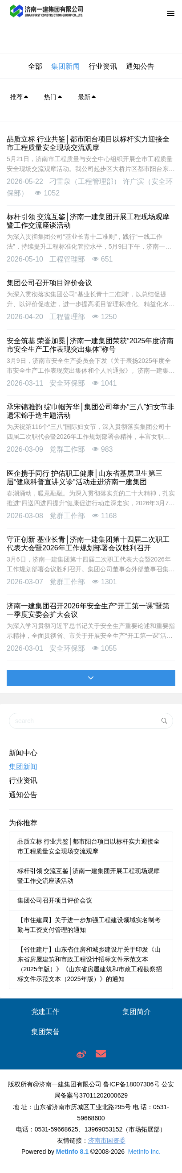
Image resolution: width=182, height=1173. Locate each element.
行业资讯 (103, 66)
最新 (87, 96)
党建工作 (45, 1011)
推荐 (19, 96)
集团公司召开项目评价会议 (54, 900)
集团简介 (136, 1011)
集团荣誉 (45, 1032)
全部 (35, 66)
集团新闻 (65, 66)
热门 (53, 96)
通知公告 (140, 66)
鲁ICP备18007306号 (131, 1084)
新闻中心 (23, 753)
